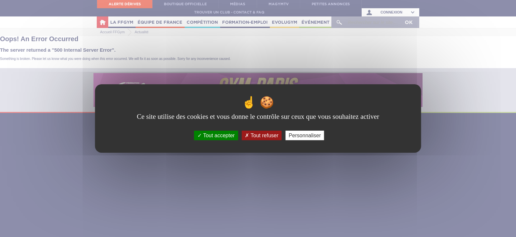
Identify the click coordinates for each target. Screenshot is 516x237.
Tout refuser (261, 135)
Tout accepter (216, 135)
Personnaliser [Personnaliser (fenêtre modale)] (305, 135)
